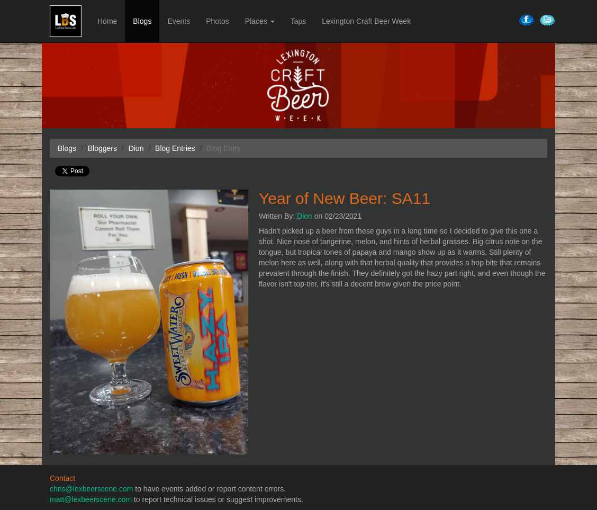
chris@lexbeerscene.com (91, 489)
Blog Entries (175, 148)
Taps (298, 21)
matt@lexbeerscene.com (91, 499)
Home (107, 21)
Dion (304, 216)
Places (260, 21)
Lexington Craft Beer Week (366, 21)
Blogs (142, 21)
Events (178, 21)
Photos (217, 21)
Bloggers (102, 148)
